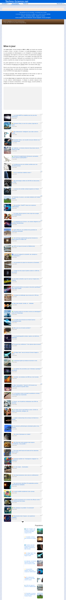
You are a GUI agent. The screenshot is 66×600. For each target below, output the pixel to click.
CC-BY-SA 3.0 (21, 21)
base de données (9, 73)
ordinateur (25, 70)
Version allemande (28, 17)
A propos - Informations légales (28, 15)
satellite (22, 64)
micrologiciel (7, 54)
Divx (39, 64)
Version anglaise (19, 17)
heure (29, 81)
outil (28, 51)
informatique (33, 51)
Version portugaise (46, 17)
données (39, 54)
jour (21, 62)
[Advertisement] (23, 35)
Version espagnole (37, 17)
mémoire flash (9, 69)
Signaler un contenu (40, 15)
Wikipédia (9, 21)
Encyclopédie (15, 3)
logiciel (40, 53)
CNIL (34, 14)
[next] (22, 521)
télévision (15, 64)
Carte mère (17, 70)
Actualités (5, 3)
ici (25, 22)
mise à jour (37, 56)
